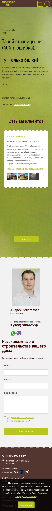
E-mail (7, 379)
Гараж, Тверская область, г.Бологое (26, 168)
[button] (12, 176)
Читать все (26, 239)
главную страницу (22, 104)
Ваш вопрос (10, 392)
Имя (6, 365)
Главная (5, 30)
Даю (20, 419)
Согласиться (26, 504)
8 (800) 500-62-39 (24, 325)
